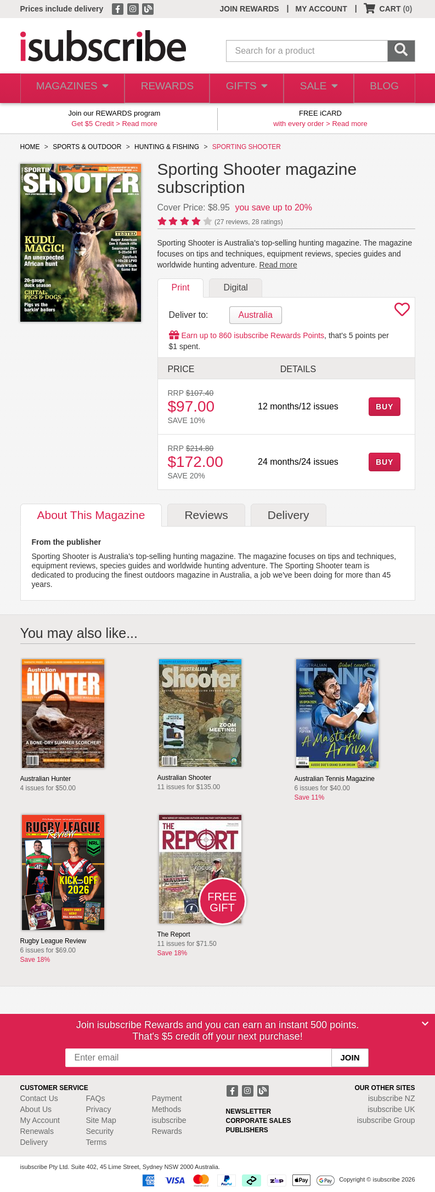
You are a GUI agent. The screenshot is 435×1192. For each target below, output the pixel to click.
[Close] (425, 1024)
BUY (384, 406)
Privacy (98, 1109)
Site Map (101, 1120)
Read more (139, 123)
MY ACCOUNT (321, 8)
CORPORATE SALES (258, 1121)
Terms (96, 1142)
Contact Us (39, 1098)
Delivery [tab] (288, 515)
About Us (36, 1109)
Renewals (37, 1131)
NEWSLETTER (249, 1111)
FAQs (95, 1098)
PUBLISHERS (247, 1130)
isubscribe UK (391, 1109)
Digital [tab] (235, 287)
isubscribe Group (386, 1120)
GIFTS (242, 88)
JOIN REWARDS (249, 8)
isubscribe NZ (391, 1098)
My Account (40, 1120)
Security (100, 1131)
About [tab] (91, 515)
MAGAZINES (70, 88)
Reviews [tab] (206, 515)
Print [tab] (181, 287)
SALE (315, 88)
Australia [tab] (256, 315)
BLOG (383, 88)
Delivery (34, 1142)
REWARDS (162, 88)
